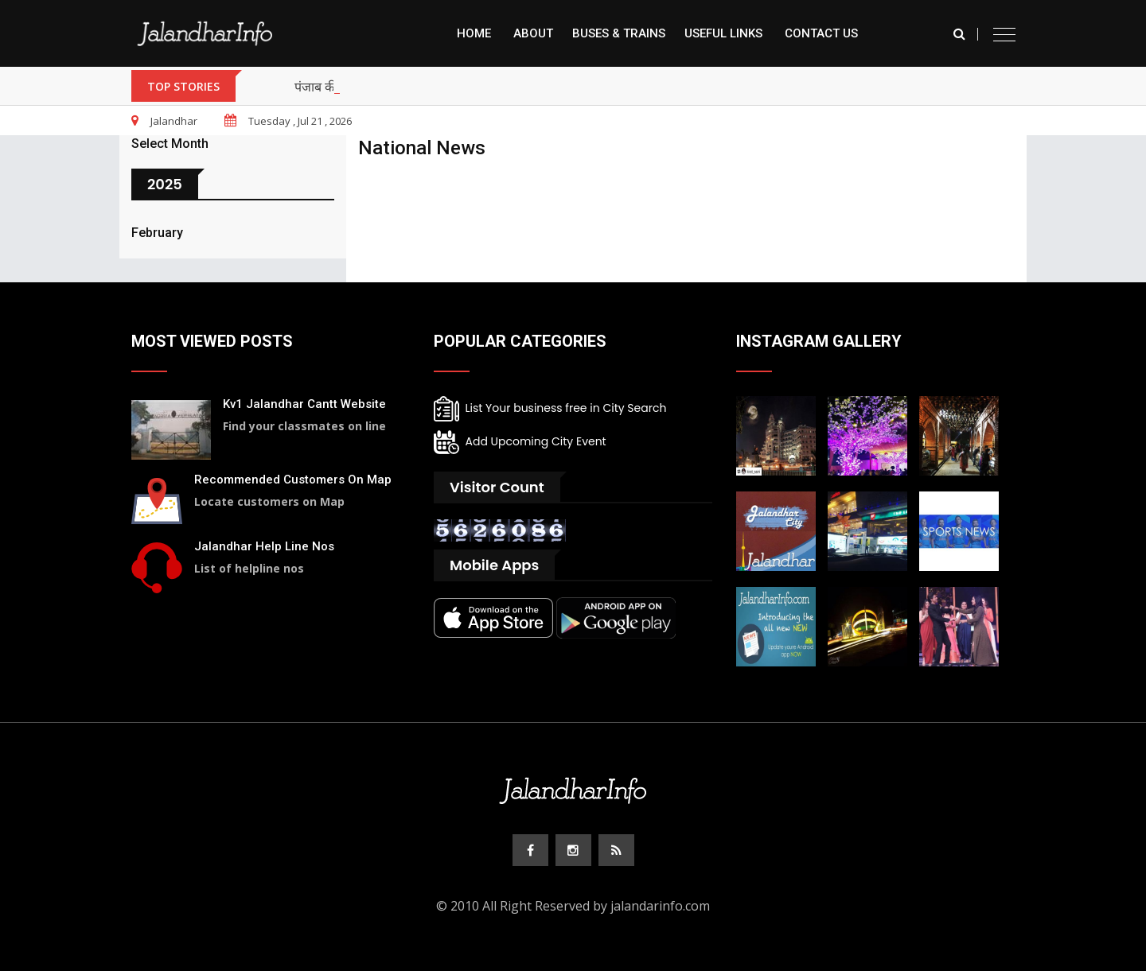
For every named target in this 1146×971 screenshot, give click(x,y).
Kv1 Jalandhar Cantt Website (304, 404)
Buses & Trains (618, 33)
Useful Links (723, 33)
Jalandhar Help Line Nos (264, 546)
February (157, 232)
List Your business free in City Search (550, 408)
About (533, 33)
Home (474, 33)
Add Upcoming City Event (520, 442)
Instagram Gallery (819, 341)
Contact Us (821, 33)
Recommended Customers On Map (293, 479)
